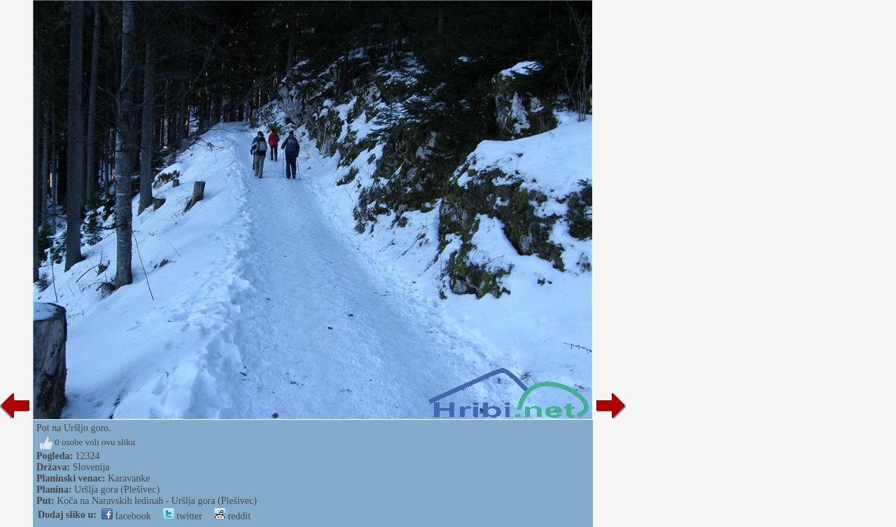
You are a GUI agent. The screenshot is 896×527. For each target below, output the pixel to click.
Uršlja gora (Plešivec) (117, 489)
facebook (126, 516)
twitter (182, 516)
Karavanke (129, 478)
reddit (232, 516)
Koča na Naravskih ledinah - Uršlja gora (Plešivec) (157, 501)
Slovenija (91, 467)
